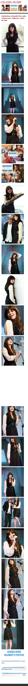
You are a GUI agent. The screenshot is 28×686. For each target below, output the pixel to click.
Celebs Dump (11, 2)
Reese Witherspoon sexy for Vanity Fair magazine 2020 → (15, 674)
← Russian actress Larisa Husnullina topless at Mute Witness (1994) (12, 668)
